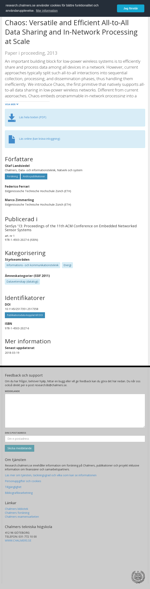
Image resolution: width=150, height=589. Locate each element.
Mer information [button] (47, 10)
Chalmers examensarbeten (22, 516)
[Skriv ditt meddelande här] (75, 411)
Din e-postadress (15, 432)
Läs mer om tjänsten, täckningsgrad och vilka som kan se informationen (50, 475)
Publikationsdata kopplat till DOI (25, 315)
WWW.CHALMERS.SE (18, 540)
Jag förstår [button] (130, 8)
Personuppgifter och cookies (23, 481)
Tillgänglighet (13, 487)
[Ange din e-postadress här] (75, 438)
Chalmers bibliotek (16, 509)
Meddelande (12, 391)
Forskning (12, 176)
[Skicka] (19, 448)
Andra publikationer (34, 176)
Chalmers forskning (17, 513)
